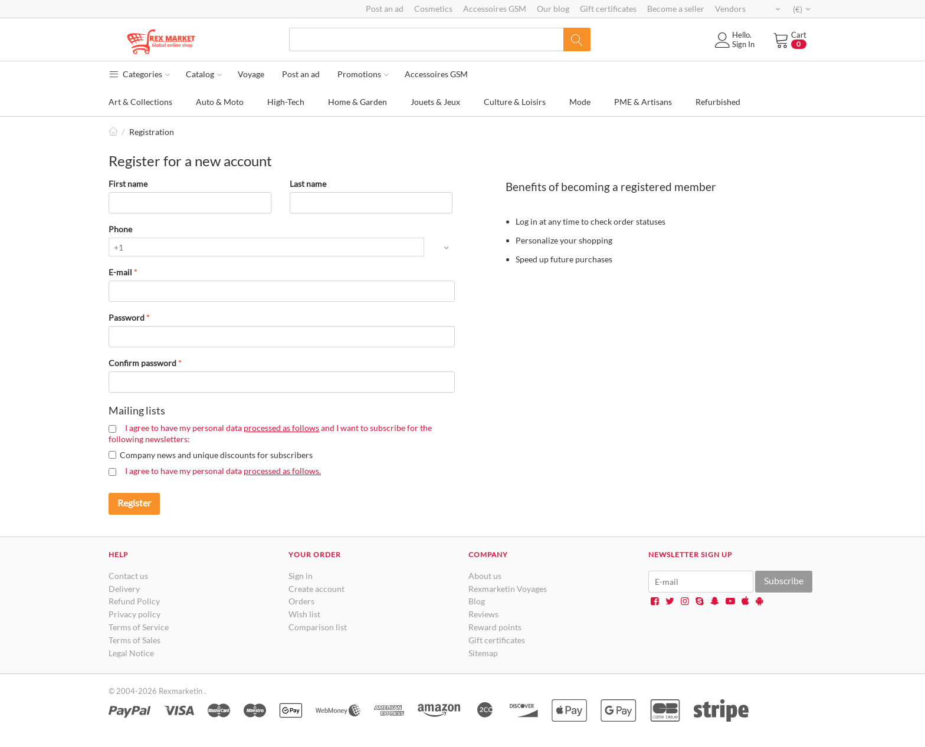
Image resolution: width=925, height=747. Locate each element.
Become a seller (675, 9)
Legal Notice (131, 653)
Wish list (304, 614)
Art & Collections (140, 102)
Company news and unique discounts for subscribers (216, 455)
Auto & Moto (220, 102)
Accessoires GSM (494, 9)
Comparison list (317, 627)
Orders (301, 601)
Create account (316, 589)
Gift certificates (608, 9)
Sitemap (483, 653)
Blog (476, 601)
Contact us (128, 576)
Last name (308, 184)
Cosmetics (433, 9)
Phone (120, 229)
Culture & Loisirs (515, 102)
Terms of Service (139, 627)
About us (484, 576)
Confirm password (142, 363)
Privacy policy (134, 614)
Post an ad (385, 9)
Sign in (300, 576)
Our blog (553, 9)
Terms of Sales (134, 640)
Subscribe (783, 580)
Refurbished (718, 102)
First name (128, 184)
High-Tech (285, 102)
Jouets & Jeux (435, 102)
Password (127, 317)
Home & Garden (357, 102)
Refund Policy (134, 601)
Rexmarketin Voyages (507, 589)
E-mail (120, 272)
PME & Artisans (643, 102)
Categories (139, 74)
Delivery (124, 589)
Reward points (494, 627)
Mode (580, 102)
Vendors (730, 9)
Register (134, 502)
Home (113, 132)
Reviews (483, 614)
